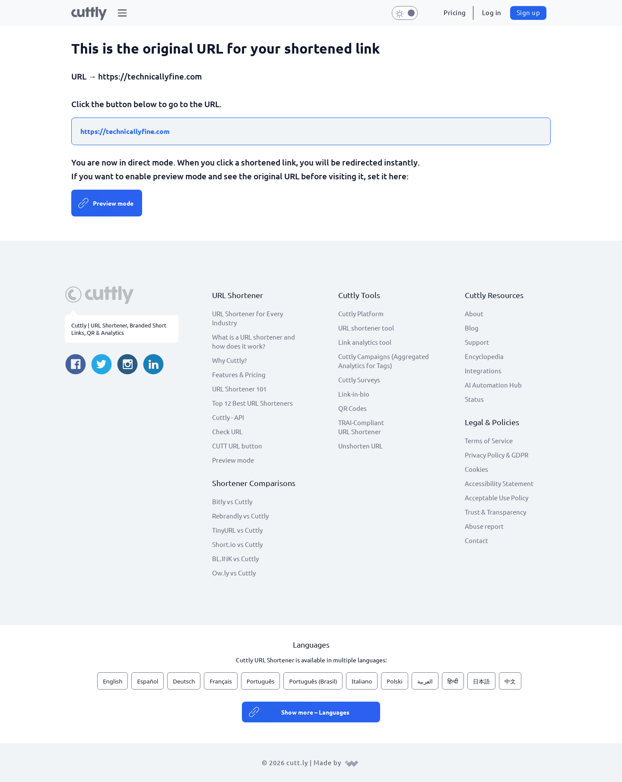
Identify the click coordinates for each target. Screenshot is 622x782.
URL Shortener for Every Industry (247, 318)
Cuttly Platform (361, 313)
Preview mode (113, 203)
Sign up (528, 12)
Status (474, 399)
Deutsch (184, 681)
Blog (472, 328)
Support (477, 342)
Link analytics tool (364, 342)
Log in (491, 12)
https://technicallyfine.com (125, 131)
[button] (122, 13)
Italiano (362, 681)
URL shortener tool (366, 328)
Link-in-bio (353, 394)
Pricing (455, 12)
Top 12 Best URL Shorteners (252, 403)
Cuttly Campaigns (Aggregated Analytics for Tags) (383, 360)
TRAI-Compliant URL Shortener (361, 427)
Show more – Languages (315, 712)
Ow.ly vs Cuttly (234, 573)
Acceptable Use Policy (496, 497)
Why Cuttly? (229, 360)
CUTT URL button (237, 446)
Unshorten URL (360, 446)
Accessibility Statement (499, 483)
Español (147, 681)
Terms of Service (489, 440)
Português (261, 681)
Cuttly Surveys (359, 379)
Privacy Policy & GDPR (496, 455)
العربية (425, 681)
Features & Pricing (239, 374)
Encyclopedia (484, 356)
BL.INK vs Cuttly (235, 558)
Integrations (483, 370)
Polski (394, 681)
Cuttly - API (228, 417)
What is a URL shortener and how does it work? (253, 341)
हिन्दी (452, 681)
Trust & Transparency (495, 512)
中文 (510, 681)
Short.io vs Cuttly (237, 544)
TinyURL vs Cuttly (237, 530)
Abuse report (484, 526)
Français (220, 681)
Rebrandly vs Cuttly (240, 516)
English (112, 681)
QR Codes (352, 408)
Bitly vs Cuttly (232, 501)
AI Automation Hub (493, 385)
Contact (476, 540)
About (474, 313)
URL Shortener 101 (239, 389)
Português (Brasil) (313, 681)
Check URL (227, 431)
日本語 (481, 681)
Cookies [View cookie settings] (476, 469)
